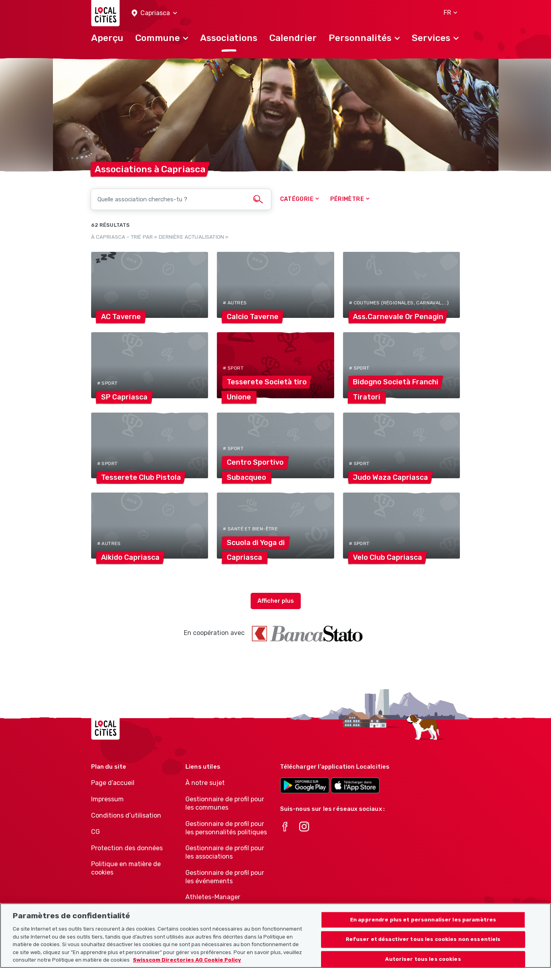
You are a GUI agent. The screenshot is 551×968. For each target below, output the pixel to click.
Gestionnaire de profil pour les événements (224, 877)
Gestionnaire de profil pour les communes (224, 803)
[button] (154, 13)
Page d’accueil (112, 783)
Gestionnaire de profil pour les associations (224, 852)
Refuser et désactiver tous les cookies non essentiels (423, 944)
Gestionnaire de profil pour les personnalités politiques (226, 828)
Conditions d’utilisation (126, 815)
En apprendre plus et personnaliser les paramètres (423, 924)
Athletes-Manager (212, 897)
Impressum (107, 799)
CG (95, 832)
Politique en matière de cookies (126, 868)
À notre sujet (205, 783)
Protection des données (127, 848)
